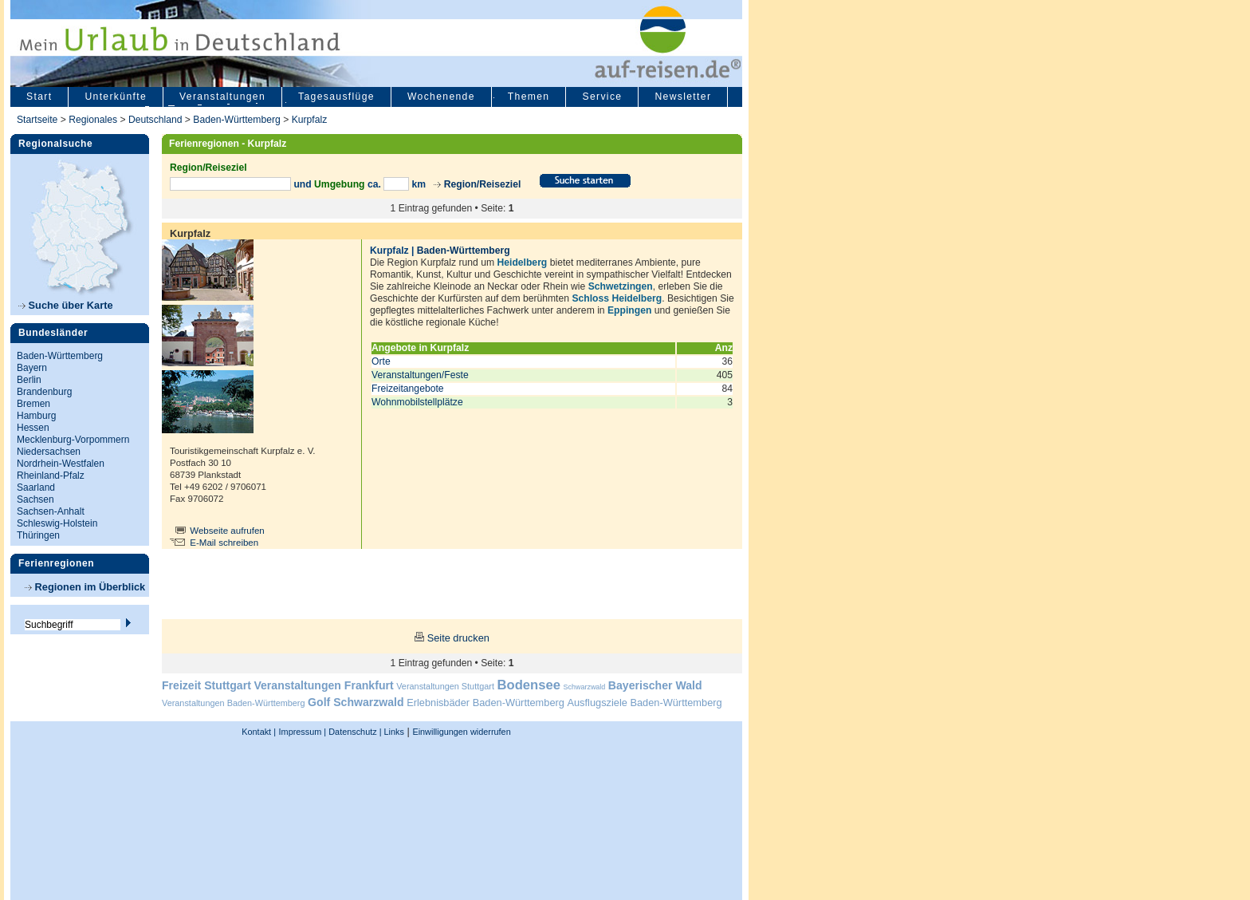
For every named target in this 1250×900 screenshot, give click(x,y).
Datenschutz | (353, 731)
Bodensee (528, 685)
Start (39, 96)
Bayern (32, 367)
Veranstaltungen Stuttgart (445, 686)
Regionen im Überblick (85, 587)
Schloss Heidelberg (617, 298)
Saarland (36, 487)
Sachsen (35, 499)
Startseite (37, 119)
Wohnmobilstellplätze (417, 402)
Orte (381, 361)
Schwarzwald (585, 687)
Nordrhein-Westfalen (60, 463)
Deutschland (155, 119)
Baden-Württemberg (236, 119)
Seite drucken (458, 638)
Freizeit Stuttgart (206, 685)
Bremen (33, 403)
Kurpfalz (310, 119)
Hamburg (36, 415)
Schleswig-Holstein (57, 523)
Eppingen (629, 310)
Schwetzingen (620, 286)
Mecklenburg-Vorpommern (73, 439)
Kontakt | (259, 731)
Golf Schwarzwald (355, 702)
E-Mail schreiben (224, 542)
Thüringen (38, 535)
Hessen (33, 427)
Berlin (29, 379)
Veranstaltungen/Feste (420, 375)
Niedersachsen (49, 451)
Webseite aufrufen (227, 530)
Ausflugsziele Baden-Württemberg (644, 703)
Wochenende (441, 96)
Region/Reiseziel (482, 184)
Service (602, 96)
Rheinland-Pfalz (51, 475)
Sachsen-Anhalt (51, 511)
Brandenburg (44, 391)
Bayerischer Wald (655, 685)
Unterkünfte (116, 96)
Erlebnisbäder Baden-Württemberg (485, 703)
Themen (529, 96)
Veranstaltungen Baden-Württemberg (233, 703)
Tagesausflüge (336, 96)
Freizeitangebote (407, 388)
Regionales (93, 119)
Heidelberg (522, 262)
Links (393, 731)
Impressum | (303, 731)
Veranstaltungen (222, 96)
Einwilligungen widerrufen (461, 731)
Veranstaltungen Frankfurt (323, 685)
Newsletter (682, 96)
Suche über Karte (65, 305)
